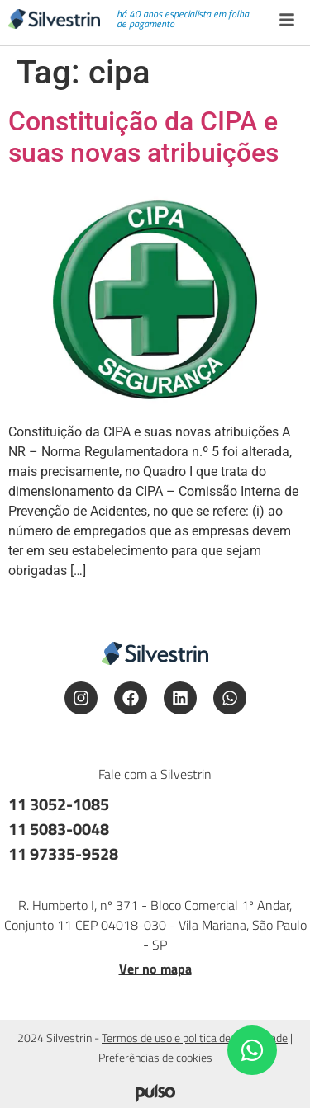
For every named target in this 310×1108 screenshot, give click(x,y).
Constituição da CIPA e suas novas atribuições (143, 137)
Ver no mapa (155, 968)
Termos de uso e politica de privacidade (195, 1037)
